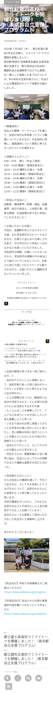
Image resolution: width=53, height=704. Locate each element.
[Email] (38, 678)
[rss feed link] (8, 686)
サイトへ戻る (12, 2)
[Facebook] (7, 678)
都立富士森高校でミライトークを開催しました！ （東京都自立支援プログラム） (26, 641)
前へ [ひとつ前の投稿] (6, 632)
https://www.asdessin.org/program (25, 592)
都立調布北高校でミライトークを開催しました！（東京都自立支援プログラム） (26, 658)
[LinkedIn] (28, 678)
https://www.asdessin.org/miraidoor (25, 613)
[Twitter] (17, 678)
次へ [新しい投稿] (6, 650)
